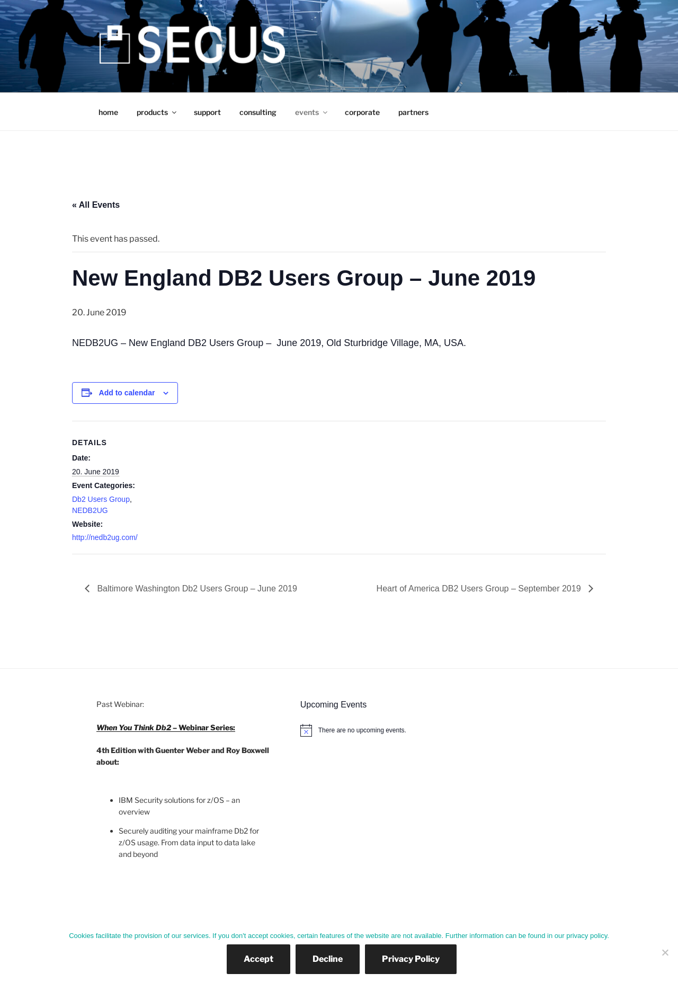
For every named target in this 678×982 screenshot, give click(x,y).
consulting (257, 112)
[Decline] (664, 952)
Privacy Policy (411, 959)
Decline (328, 959)
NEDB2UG (90, 510)
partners (413, 112)
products (157, 112)
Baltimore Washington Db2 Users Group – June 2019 (196, 588)
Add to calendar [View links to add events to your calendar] (127, 392)
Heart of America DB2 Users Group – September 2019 (480, 588)
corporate (362, 112)
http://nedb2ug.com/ (105, 537)
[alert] (441, 730)
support (207, 112)
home (108, 112)
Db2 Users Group (101, 499)
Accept (258, 959)
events (312, 112)
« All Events (96, 204)
